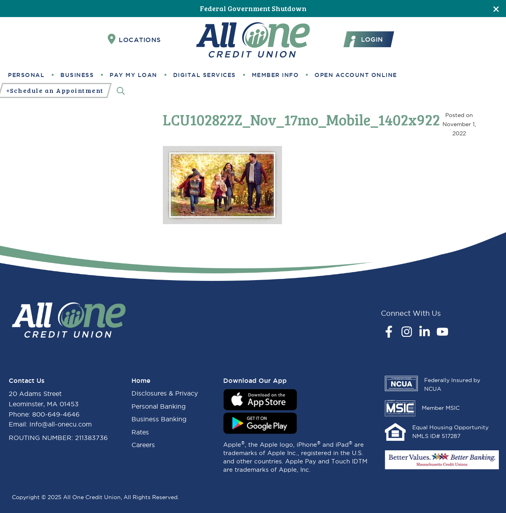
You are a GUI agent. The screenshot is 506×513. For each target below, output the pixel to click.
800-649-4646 (55, 414)
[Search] (121, 90)
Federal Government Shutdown (253, 8)
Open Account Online (356, 75)
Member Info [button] (275, 75)
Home (141, 380)
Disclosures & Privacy (164, 393)
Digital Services (204, 75)
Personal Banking (158, 406)
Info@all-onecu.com (60, 424)
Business (77, 75)
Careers (143, 444)
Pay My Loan (133, 75)
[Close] (496, 8)
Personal (26, 75)
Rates (140, 432)
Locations (134, 39)
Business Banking (159, 419)
